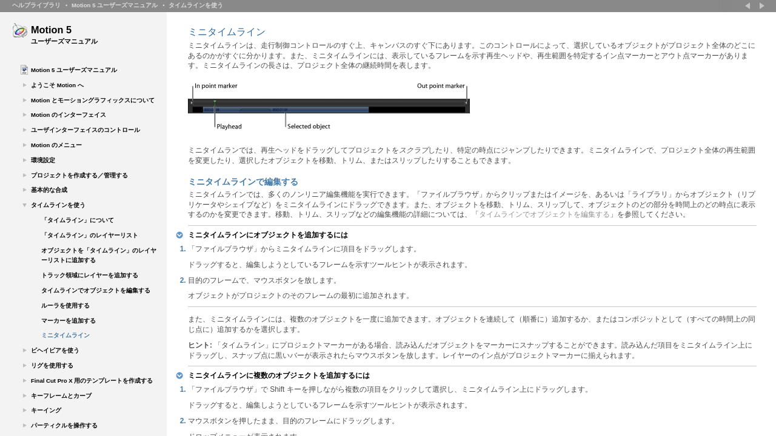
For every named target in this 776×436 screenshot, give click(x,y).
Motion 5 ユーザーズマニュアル (115, 5)
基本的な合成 (49, 190)
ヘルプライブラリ (36, 5)
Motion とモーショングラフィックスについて (93, 100)
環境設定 (43, 160)
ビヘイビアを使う (55, 350)
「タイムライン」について (77, 220)
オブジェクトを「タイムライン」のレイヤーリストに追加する (98, 255)
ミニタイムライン (65, 335)
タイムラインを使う (196, 5)
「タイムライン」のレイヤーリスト (89, 235)
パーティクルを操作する (64, 425)
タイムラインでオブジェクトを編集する (95, 290)
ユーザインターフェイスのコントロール (85, 130)
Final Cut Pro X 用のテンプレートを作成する (92, 380)
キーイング (46, 410)
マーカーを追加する (68, 320)
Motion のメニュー (56, 145)
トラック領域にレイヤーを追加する (89, 275)
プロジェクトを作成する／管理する (79, 175)
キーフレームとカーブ (61, 395)
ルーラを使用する (65, 305)
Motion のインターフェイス (68, 114)
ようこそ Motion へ (57, 85)
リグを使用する (52, 365)
